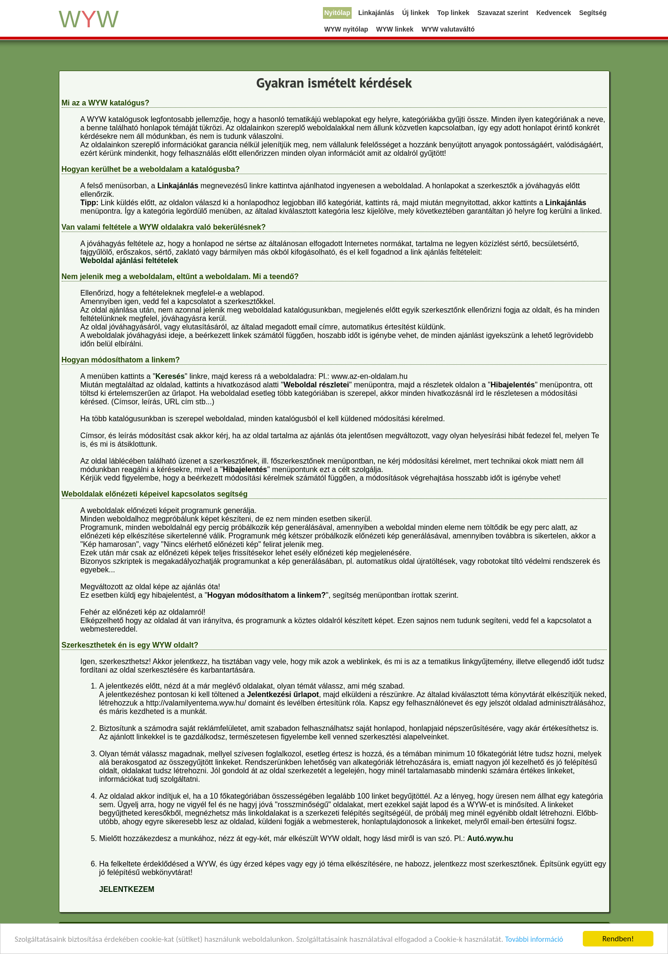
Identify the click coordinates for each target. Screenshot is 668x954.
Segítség (592, 12)
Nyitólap (337, 12)
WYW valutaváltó (448, 29)
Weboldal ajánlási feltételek (129, 261)
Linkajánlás (376, 12)
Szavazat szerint (502, 12)
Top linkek (453, 12)
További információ (534, 939)
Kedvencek (553, 12)
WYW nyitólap (346, 29)
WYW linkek (394, 29)
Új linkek (415, 12)
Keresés (170, 376)
